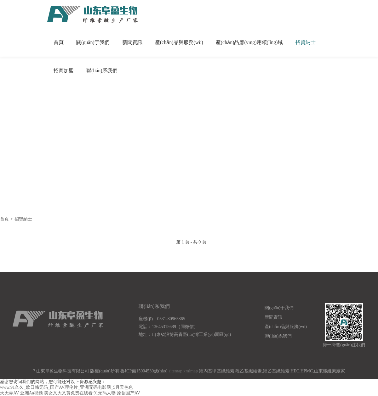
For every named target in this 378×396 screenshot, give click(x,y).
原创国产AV (128, 393)
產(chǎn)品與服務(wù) (179, 42)
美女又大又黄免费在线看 (68, 393)
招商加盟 (64, 70)
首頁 (59, 42)
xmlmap (190, 371)
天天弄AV (9, 393)
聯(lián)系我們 (101, 70)
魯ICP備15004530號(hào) (143, 371)
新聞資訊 (132, 42)
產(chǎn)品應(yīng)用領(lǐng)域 (249, 42)
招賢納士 (305, 42)
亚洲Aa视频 (31, 393)
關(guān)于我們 (93, 42)
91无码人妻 (105, 393)
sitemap (175, 371)
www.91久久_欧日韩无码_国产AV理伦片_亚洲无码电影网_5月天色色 (66, 387)
